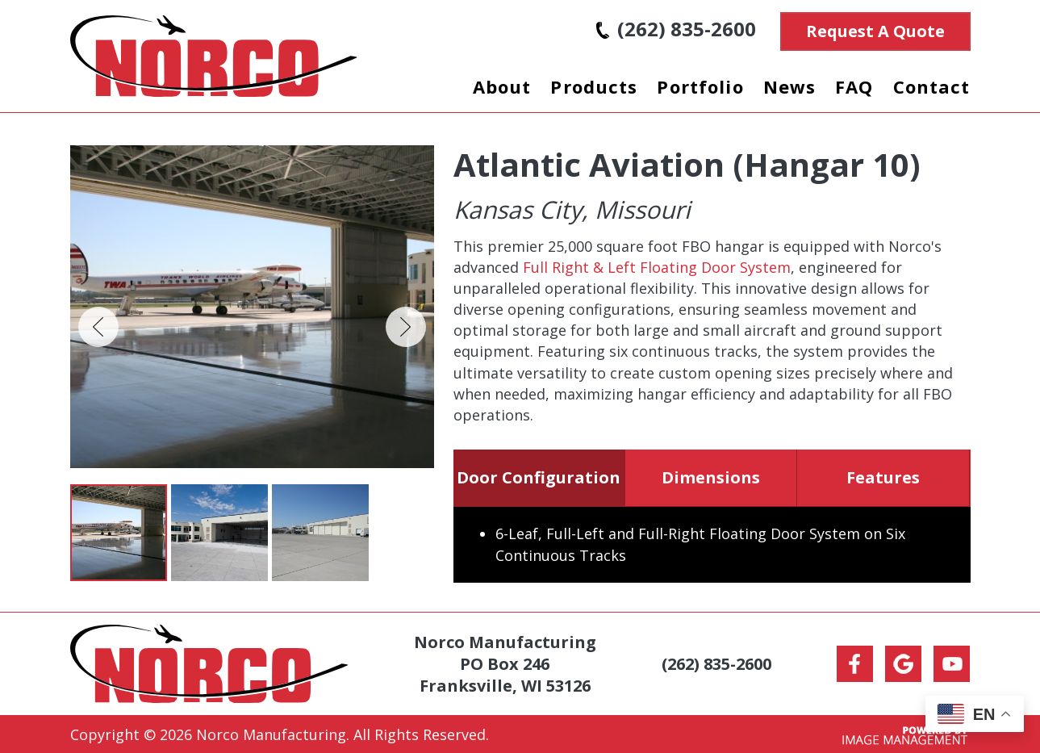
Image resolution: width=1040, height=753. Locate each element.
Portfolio (700, 86)
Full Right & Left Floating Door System (657, 267)
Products (593, 86)
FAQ (854, 86)
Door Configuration (538, 477)
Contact (932, 86)
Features (883, 477)
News (790, 86)
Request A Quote (875, 31)
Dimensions (711, 477)
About (502, 86)
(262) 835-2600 (676, 28)
